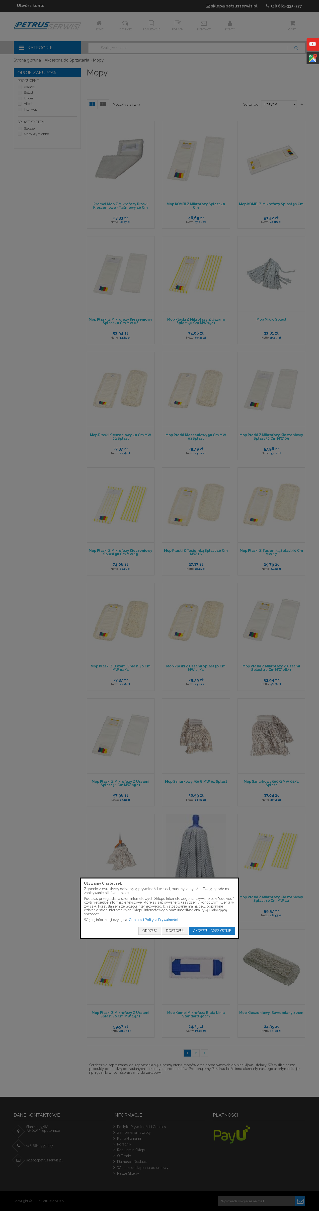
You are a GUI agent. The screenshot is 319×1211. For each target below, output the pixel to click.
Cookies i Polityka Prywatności (153, 920)
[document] (159, 908)
